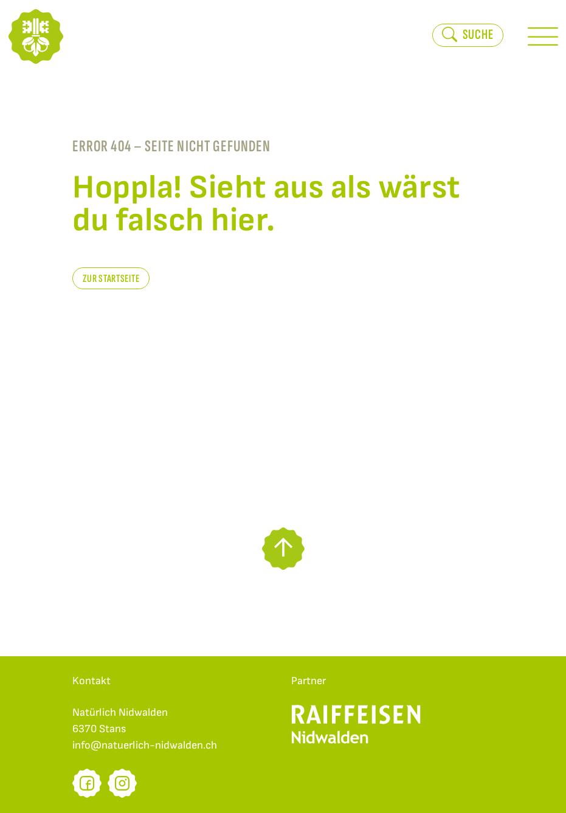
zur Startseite (111, 278)
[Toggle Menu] (543, 36)
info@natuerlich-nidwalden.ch (144, 745)
